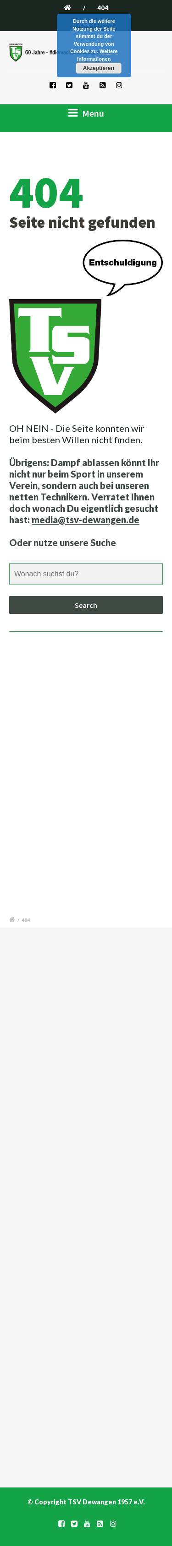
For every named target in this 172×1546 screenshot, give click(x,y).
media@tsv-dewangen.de (85, 519)
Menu (86, 113)
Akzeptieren (98, 68)
